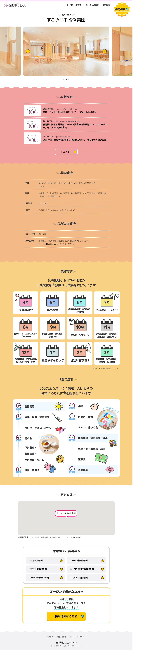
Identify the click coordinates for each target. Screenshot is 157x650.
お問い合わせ (61, 637)
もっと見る (65, 152)
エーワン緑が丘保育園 (39, 578)
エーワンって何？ (74, 5)
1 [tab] (64, 79)
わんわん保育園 (36, 561)
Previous (28, 51)
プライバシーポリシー (78, 637)
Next (105, 51)
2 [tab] (66, 79)
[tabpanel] (66, 51)
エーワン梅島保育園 (79, 561)
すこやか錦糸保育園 (38, 569)
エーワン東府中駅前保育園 (82, 569)
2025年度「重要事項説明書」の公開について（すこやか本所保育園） (75, 140)
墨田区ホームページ (53, 244)
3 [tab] (69, 79)
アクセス (50, 637)
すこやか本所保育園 (79, 578)
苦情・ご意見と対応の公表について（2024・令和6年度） (70, 112)
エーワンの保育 (92, 5)
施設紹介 (107, 5)
